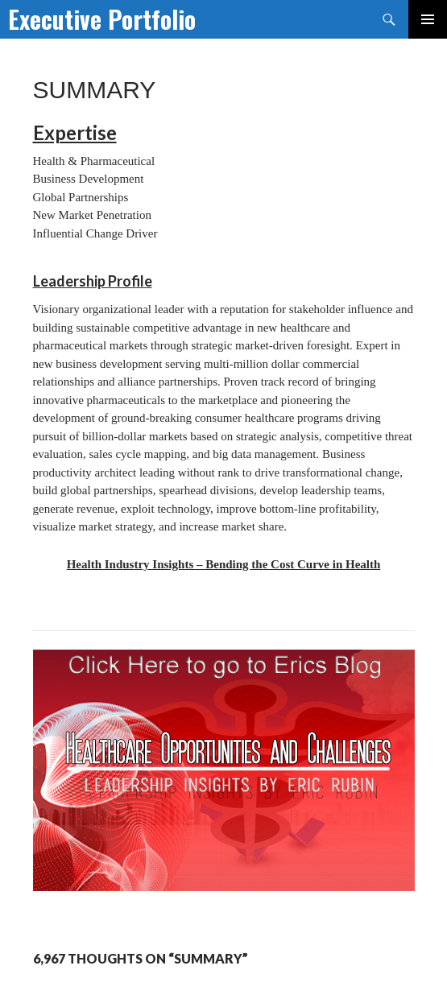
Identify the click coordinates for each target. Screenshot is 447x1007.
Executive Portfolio (102, 19)
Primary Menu (427, 19)
